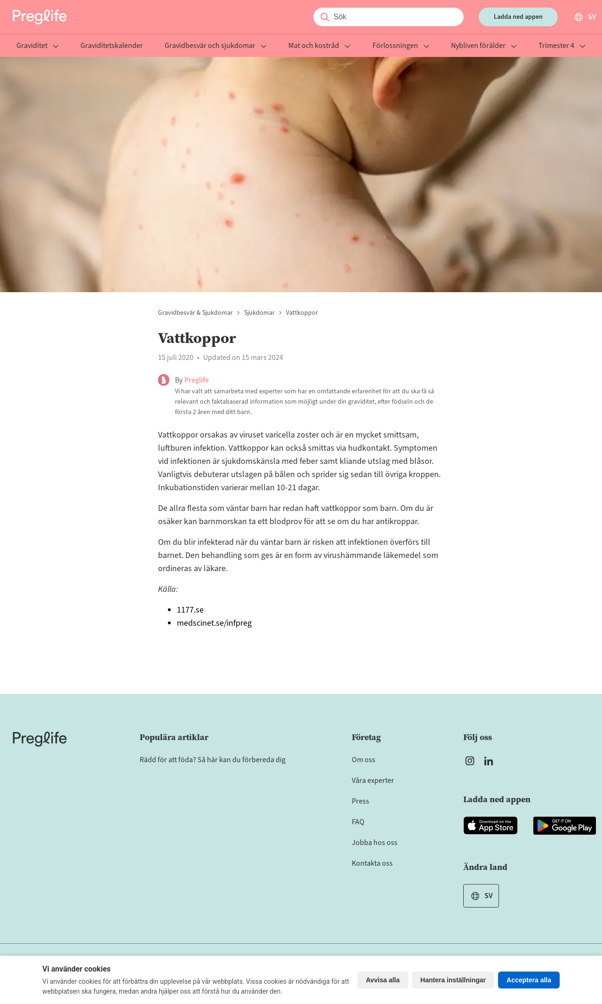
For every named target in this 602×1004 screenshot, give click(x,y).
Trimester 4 (562, 46)
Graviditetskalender (111, 46)
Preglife (196, 380)
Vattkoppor (302, 313)
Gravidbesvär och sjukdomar (216, 46)
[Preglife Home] (40, 16)
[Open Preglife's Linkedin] (490, 760)
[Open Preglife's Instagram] (469, 760)
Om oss (363, 760)
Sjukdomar (259, 313)
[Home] (40, 739)
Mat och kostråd (319, 46)
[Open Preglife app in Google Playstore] (564, 825)
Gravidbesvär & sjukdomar (195, 313)
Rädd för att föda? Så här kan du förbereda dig (212, 760)
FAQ (358, 822)
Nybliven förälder (484, 46)
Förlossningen (400, 46)
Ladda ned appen (518, 17)
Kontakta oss (372, 863)
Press (360, 801)
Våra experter (373, 780)
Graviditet (37, 46)
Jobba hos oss (374, 842)
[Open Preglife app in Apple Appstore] (490, 825)
